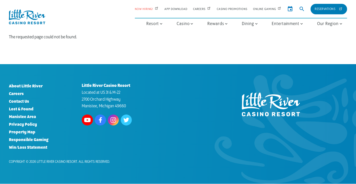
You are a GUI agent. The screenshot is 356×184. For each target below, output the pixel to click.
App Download (175, 9)
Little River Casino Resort (57, 162)
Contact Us (19, 101)
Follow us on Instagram (113, 120)
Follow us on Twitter (126, 120)
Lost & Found (21, 109)
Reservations (329, 8)
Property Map (22, 132)
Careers (202, 9)
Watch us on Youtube (87, 120)
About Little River (26, 86)
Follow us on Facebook (100, 120)
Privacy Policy (23, 124)
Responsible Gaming (29, 140)
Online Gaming (267, 9)
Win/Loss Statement (28, 147)
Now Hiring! (147, 9)
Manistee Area (22, 117)
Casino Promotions (232, 9)
